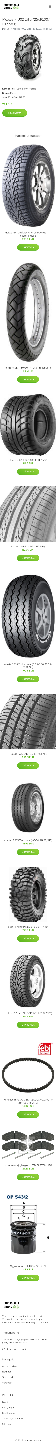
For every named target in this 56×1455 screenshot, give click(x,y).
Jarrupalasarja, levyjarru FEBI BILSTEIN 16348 (28, 1165)
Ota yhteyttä (8, 1407)
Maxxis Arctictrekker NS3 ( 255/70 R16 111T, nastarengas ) (28, 234)
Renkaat (6, 1371)
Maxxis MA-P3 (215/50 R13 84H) (28, 546)
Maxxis (32, 88)
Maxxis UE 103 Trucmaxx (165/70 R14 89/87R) (28, 840)
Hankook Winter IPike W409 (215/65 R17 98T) (28, 1013)
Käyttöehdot (8, 1413)
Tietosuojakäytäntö (12, 1418)
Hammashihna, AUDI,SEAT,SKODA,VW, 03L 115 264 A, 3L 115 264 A (28, 1101)
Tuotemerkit (22, 88)
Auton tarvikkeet (11, 1366)
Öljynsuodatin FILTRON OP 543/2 (28, 1266)
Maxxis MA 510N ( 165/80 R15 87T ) (28, 753)
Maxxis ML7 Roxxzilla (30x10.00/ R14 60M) (28, 926)
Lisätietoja (14, 113)
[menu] (50, 6)
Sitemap (6, 1424)
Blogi (5, 1402)
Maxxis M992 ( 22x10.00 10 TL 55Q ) (28, 460)
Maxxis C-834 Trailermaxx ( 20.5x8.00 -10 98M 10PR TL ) (28, 666)
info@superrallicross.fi (14, 1349)
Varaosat (7, 1382)
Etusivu (5, 28)
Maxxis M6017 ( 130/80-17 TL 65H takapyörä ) (28, 367)
